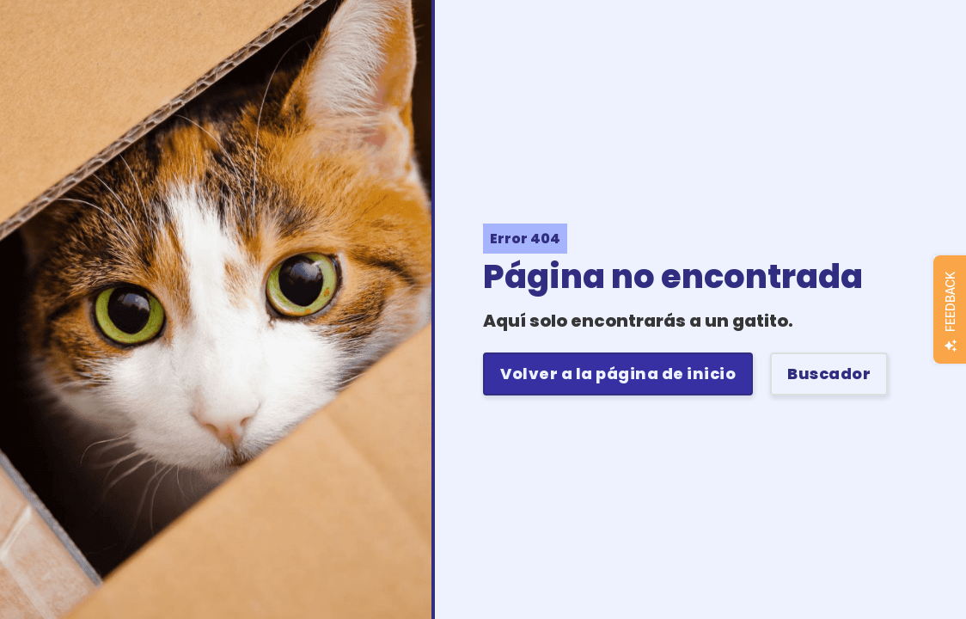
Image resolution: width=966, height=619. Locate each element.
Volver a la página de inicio (618, 373)
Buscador (829, 373)
